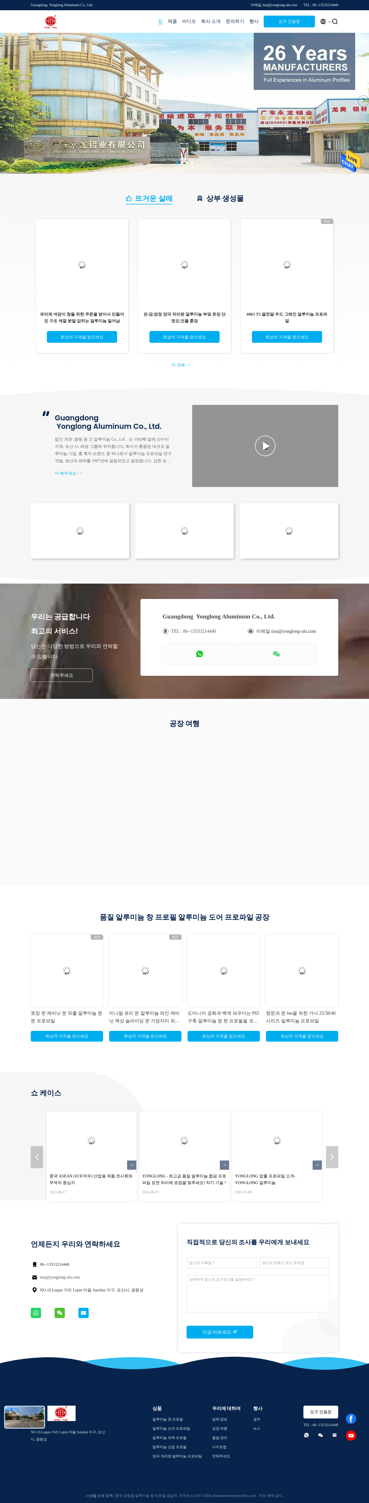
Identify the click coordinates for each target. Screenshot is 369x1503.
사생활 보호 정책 (99, 1496)
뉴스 (256, 1429)
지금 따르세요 (220, 1332)
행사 (254, 21)
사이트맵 (219, 1447)
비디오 (189, 21)
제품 (172, 21)
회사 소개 (211, 21)
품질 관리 (220, 1438)
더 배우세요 (69, 473)
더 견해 (181, 365)
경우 (256, 1419)
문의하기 (235, 21)
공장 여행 (220, 1429)
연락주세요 (61, 675)
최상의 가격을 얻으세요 (82, 337)
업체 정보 (220, 1419)
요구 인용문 (289, 21)
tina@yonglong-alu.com (60, 1277)
